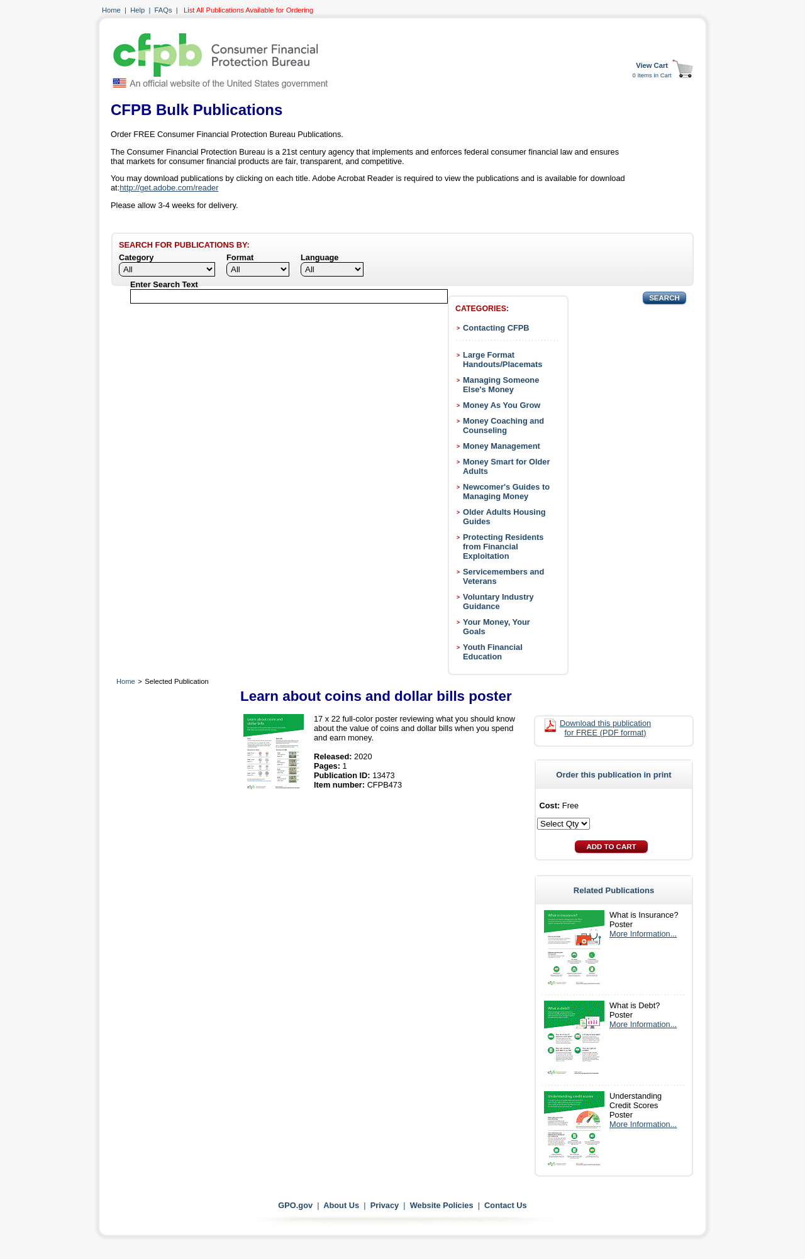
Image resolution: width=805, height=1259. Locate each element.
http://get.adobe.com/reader (168, 187)
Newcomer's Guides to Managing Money (506, 491)
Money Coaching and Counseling (503, 425)
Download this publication (605, 727)
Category (136, 257)
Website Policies (442, 1205)
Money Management (501, 446)
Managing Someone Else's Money (501, 384)
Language (319, 257)
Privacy (384, 1205)
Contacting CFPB (496, 328)
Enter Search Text (164, 284)
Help (137, 10)
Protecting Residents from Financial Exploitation (503, 546)
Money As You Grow (501, 405)
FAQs (163, 10)
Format (239, 257)
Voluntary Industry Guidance (498, 601)
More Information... (643, 933)
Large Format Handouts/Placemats (502, 359)
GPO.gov (295, 1205)
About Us (341, 1205)
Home (111, 10)
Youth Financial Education (493, 651)
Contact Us (505, 1205)
